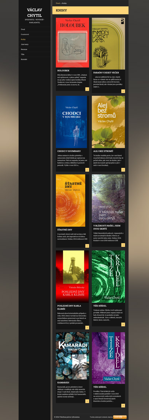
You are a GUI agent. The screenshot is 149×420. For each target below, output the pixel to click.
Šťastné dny (64, 229)
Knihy (23, 39)
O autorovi (25, 34)
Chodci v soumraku (69, 151)
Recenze (24, 49)
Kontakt (24, 59)
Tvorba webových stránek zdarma (101, 417)
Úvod (23, 29)
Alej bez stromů (103, 151)
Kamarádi (63, 382)
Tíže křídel (100, 305)
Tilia (22, 54)
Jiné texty (24, 44)
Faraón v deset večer (106, 72)
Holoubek (63, 70)
